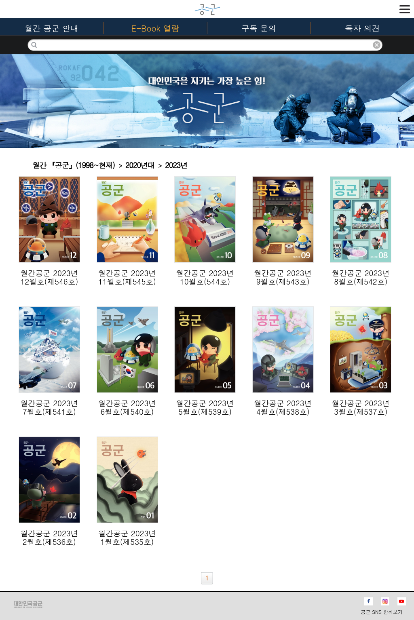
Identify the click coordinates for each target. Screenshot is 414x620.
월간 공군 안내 (51, 28)
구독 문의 (259, 28)
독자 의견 (362, 28)
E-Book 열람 (155, 28)
